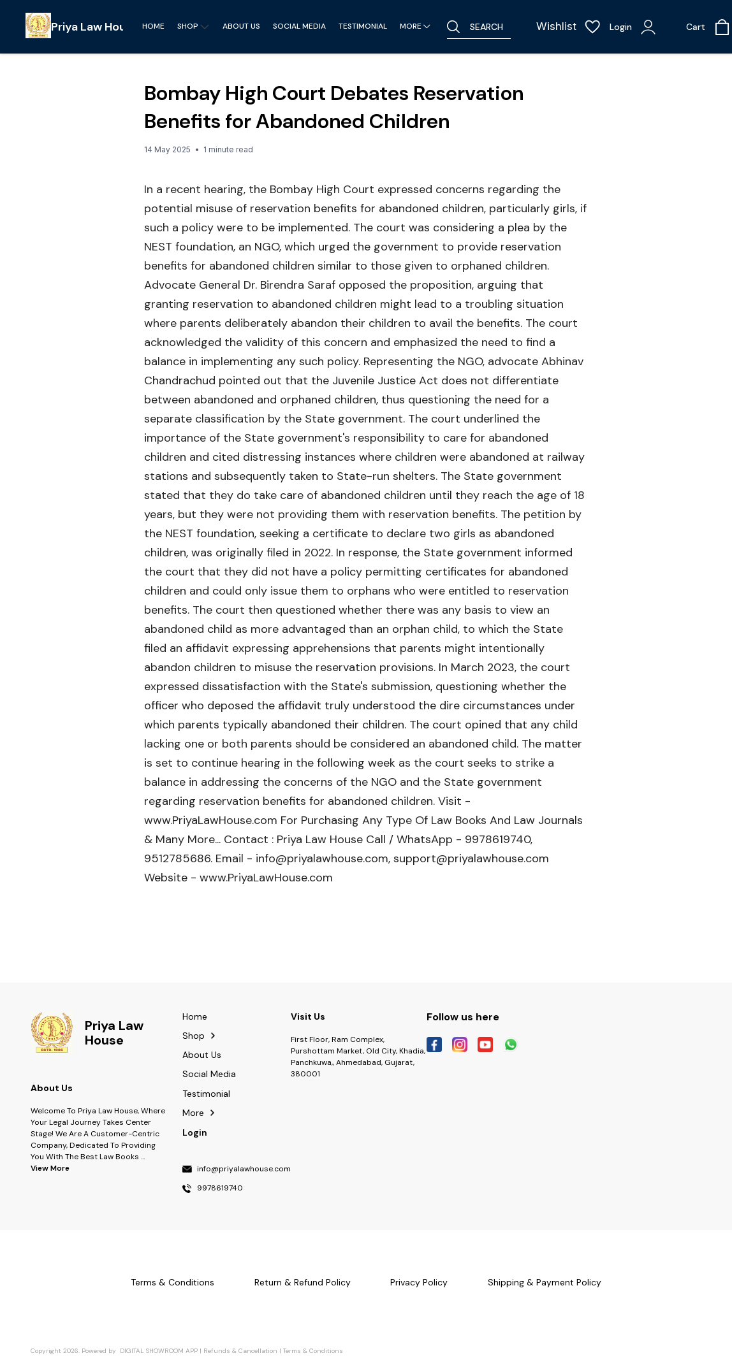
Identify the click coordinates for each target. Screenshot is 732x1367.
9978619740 (220, 1188)
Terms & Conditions (313, 1351)
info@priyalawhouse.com (244, 1169)
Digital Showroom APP (159, 1351)
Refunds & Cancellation (240, 1351)
